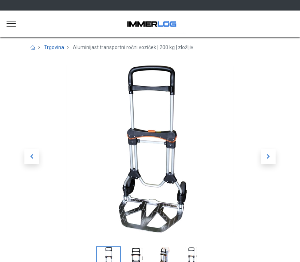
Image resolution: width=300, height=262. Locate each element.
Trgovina (54, 47)
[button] (31, 156)
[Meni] (11, 23)
